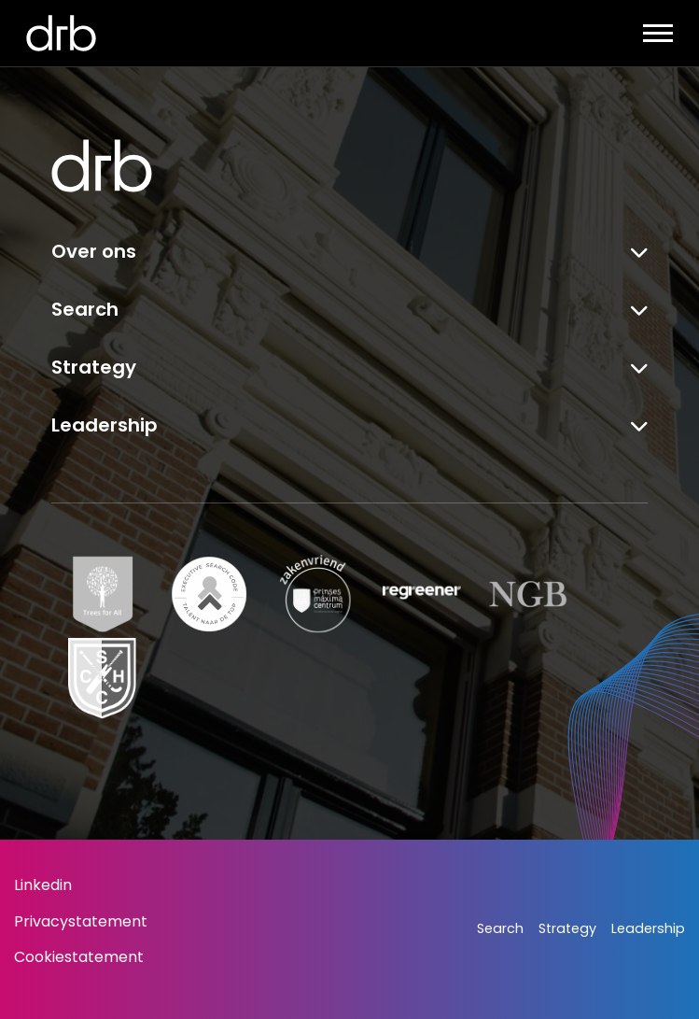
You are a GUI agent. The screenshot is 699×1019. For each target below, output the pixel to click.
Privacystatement (80, 921)
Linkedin (43, 885)
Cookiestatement (79, 957)
